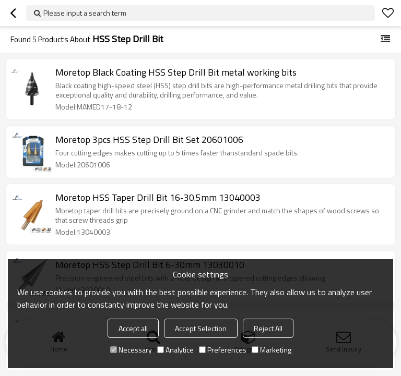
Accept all (133, 328)
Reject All (268, 328)
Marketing (271, 349)
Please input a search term (84, 12)
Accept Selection (201, 328)
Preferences (222, 349)
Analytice (175, 349)
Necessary (131, 349)
